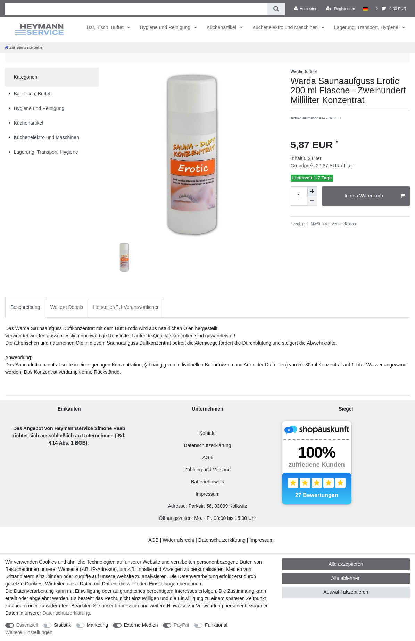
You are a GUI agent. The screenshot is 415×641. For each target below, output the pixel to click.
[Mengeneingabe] (299, 196)
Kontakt (207, 433)
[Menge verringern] (312, 201)
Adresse (176, 506)
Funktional (216, 625)
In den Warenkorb (375, 196)
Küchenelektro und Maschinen (285, 27)
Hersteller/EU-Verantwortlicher (125, 307)
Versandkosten (344, 224)
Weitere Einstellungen (28, 632)
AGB (207, 457)
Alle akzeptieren (346, 564)
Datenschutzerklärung (207, 445)
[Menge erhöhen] (312, 191)
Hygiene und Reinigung (165, 27)
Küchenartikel (222, 27)
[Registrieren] (340, 8)
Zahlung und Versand (207, 469)
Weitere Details (66, 307)
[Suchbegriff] (136, 9)
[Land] (365, 8)
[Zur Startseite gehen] (24, 47)
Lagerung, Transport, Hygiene (367, 27)
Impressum (207, 494)
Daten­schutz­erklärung (66, 613)
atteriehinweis (209, 481)
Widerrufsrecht (178, 540)
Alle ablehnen (345, 578)
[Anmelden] (305, 8)
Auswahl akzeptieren (345, 592)
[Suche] (276, 9)
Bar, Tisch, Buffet (106, 27)
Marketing (97, 625)
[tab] (25, 307)
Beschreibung (25, 307)
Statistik (62, 625)
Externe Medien (141, 625)
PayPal (181, 625)
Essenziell (27, 625)
